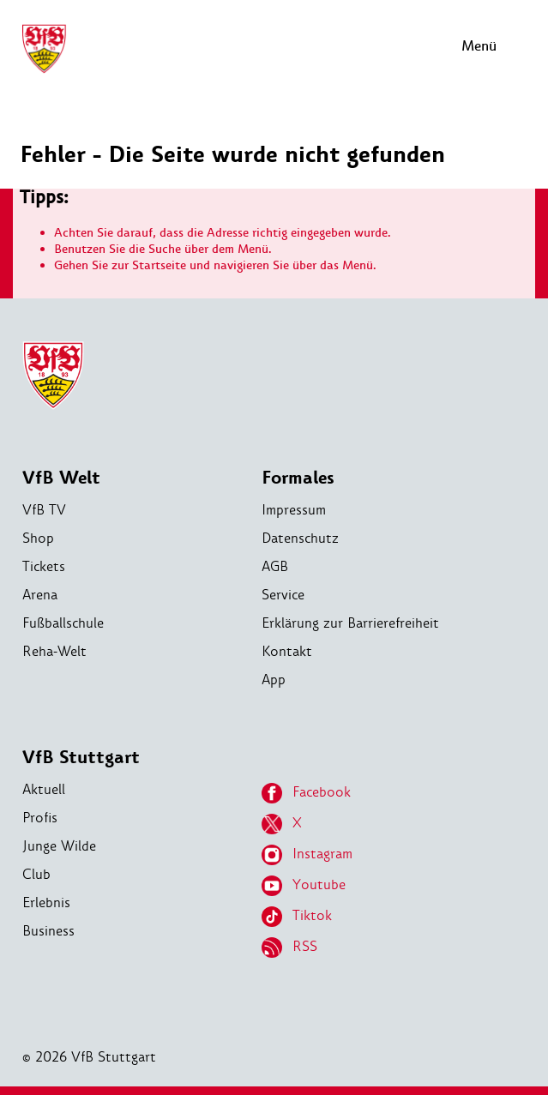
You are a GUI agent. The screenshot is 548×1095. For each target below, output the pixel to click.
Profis (39, 818)
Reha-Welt (54, 651)
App (274, 680)
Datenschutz (300, 538)
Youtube (304, 885)
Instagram (307, 855)
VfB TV (44, 510)
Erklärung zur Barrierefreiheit (350, 623)
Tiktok (297, 916)
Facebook (306, 793)
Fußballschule (63, 623)
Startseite (159, 265)
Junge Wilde (59, 846)
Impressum (294, 510)
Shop (38, 538)
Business (48, 931)
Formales (298, 478)
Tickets (43, 566)
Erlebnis (46, 902)
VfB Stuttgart (81, 757)
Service (283, 595)
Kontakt (287, 651)
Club (36, 874)
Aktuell (43, 789)
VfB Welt (61, 478)
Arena (39, 595)
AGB (275, 566)
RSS (289, 947)
